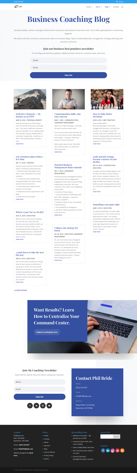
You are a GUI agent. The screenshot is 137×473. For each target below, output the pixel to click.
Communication (71, 120)
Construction (109, 165)
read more (19, 144)
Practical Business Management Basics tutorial (67, 166)
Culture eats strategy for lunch (66, 229)
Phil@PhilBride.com (84, 396)
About (98, 7)
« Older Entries (20, 290)
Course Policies (49, 452)
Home (88, 7)
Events (46, 459)
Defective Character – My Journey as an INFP (28, 115)
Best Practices (109, 120)
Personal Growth (34, 120)
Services (47, 446)
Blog (106, 7)
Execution (31, 216)
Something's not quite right (106, 204)
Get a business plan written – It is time (30, 158)
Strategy (30, 163)
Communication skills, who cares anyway (67, 115)
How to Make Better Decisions (102, 115)
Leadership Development (64, 123)
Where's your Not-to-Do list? (30, 212)
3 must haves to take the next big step (30, 253)
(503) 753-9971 (24, 445)
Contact (116, 7)
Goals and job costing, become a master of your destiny (105, 159)
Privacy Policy (49, 455)
